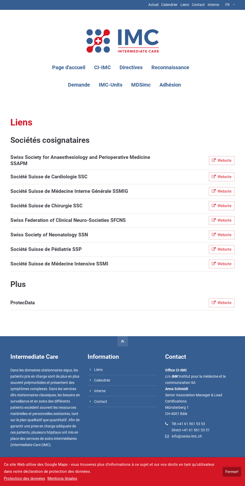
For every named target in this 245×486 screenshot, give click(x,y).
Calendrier (169, 5)
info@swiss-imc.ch (187, 436)
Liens (184, 5)
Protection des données (24, 478)
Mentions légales (62, 478)
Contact (198, 5)
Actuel (153, 5)
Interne (213, 5)
